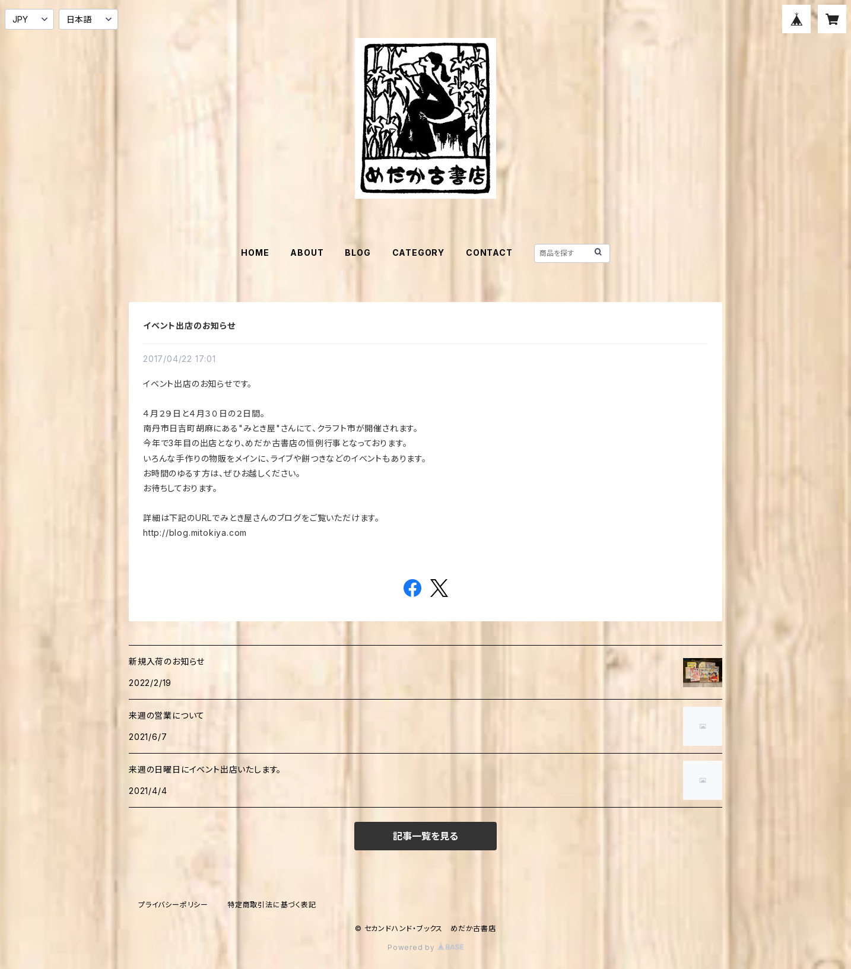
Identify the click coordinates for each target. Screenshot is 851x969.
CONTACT (489, 252)
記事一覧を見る (425, 836)
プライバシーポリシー (173, 904)
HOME (255, 252)
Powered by (425, 947)
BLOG (357, 252)
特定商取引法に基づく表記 (271, 904)
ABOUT (306, 252)
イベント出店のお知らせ (189, 325)
